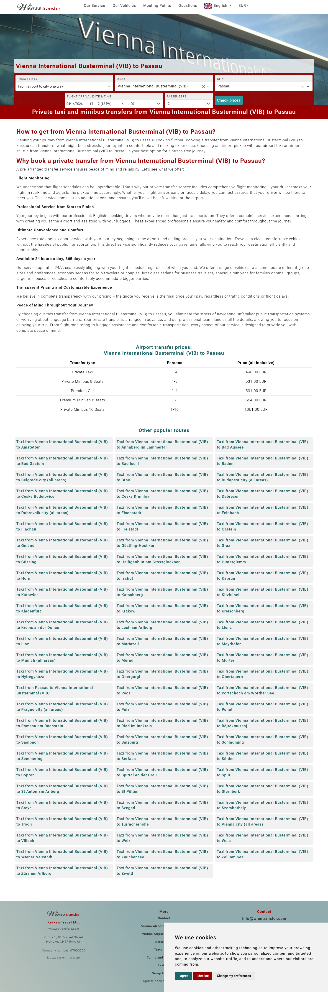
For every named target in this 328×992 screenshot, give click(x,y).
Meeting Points (157, 5)
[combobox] (164, 86)
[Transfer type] (64, 86)
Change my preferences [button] (234, 976)
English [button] (216, 5)
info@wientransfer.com (264, 918)
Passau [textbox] (224, 86)
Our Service (94, 5)
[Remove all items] (203, 86)
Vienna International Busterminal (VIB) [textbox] (153, 86)
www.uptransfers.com (64, 928)
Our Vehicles (124, 5)
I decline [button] (203, 976)
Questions (187, 5)
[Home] (39, 6)
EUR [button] (242, 5)
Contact (164, 918)
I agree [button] (183, 976)
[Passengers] (189, 104)
